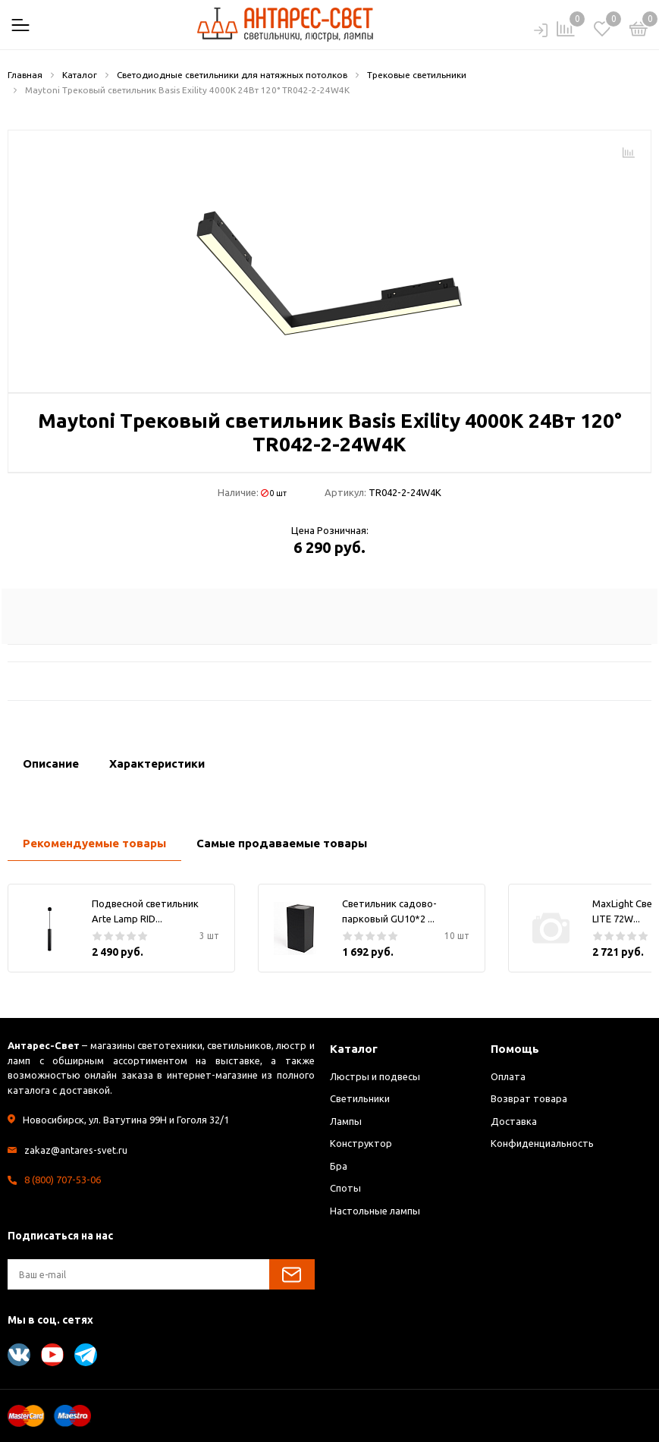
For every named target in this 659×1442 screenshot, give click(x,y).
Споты (345, 1188)
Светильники (360, 1098)
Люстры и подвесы (375, 1076)
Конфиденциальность (542, 1143)
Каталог (354, 1048)
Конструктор (361, 1143)
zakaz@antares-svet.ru (75, 1150)
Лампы (346, 1121)
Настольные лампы (375, 1210)
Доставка (514, 1121)
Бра (338, 1166)
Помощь (515, 1048)
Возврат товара (529, 1098)
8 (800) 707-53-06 (62, 1179)
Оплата (508, 1076)
